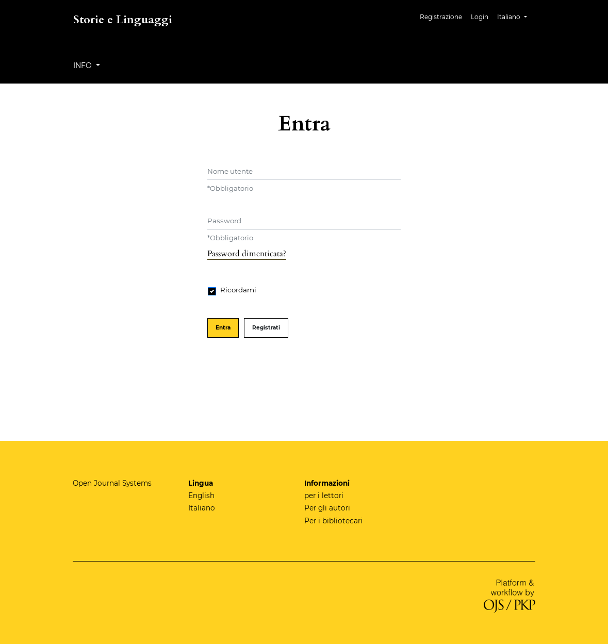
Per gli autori (327, 508)
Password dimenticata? (246, 253)
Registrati (266, 327)
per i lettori (323, 495)
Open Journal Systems (112, 483)
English (201, 495)
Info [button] (83, 65)
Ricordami (238, 290)
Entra (223, 327)
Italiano (516, 16)
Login (479, 17)
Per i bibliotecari (333, 521)
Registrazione (441, 17)
